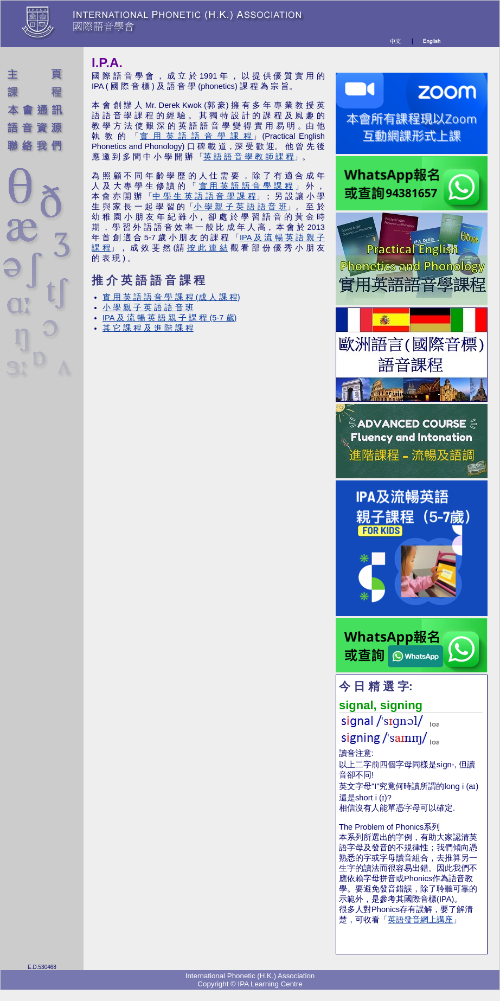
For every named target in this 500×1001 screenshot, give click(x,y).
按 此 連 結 (207, 247)
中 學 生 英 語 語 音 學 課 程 (203, 196)
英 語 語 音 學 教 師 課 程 (248, 156)
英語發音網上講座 (420, 919)
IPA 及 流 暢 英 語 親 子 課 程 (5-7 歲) (169, 317)
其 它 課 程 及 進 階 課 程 (148, 328)
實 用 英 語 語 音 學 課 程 (196, 136)
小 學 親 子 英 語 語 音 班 (240, 206)
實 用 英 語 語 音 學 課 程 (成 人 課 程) (171, 297)
